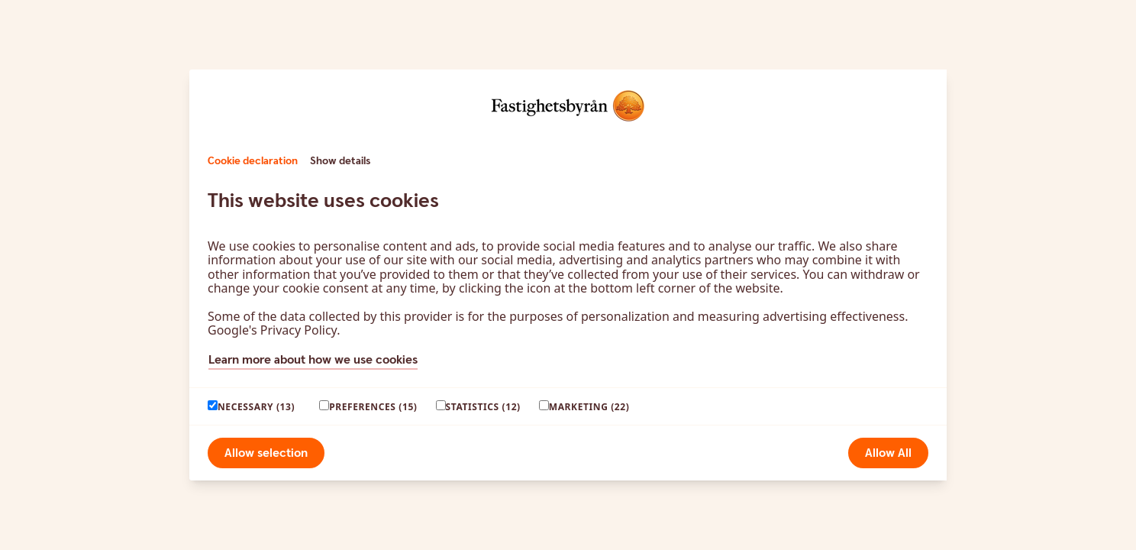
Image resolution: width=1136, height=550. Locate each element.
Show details (340, 161)
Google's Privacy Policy (272, 330)
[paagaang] (213, 405)
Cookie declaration (253, 161)
